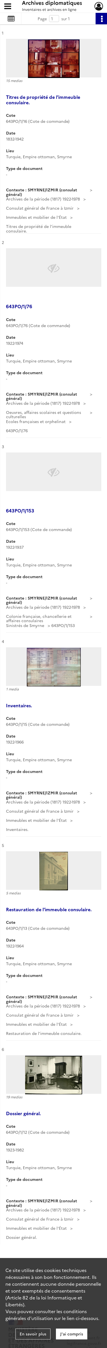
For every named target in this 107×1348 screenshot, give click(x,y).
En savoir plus (33, 1334)
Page (42, 18)
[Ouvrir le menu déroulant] (7, 6)
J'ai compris (71, 1334)
